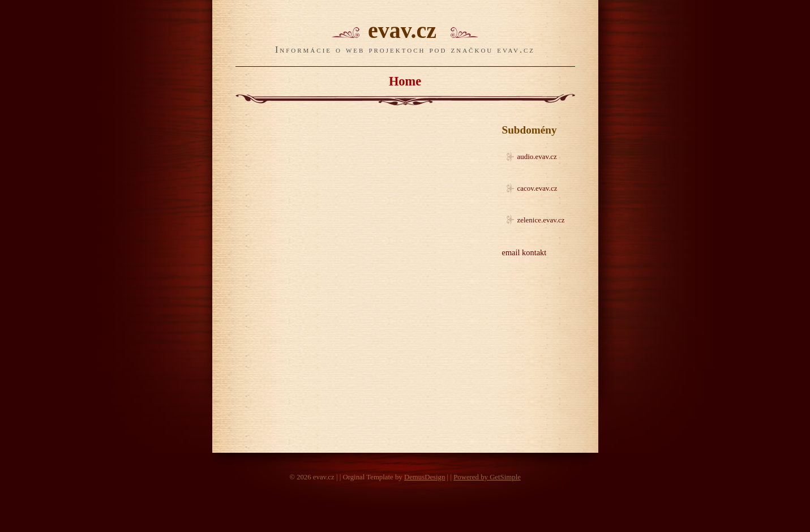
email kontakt (524, 252)
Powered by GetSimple (487, 477)
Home (405, 81)
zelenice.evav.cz (541, 220)
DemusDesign (424, 477)
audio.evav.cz (537, 156)
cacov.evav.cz (537, 188)
